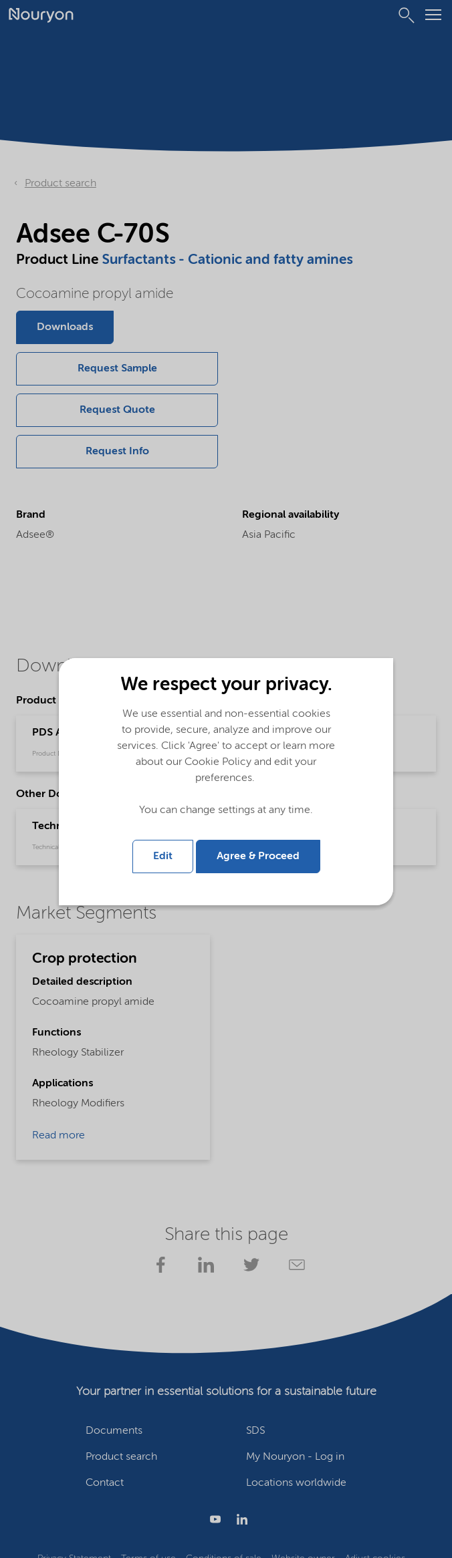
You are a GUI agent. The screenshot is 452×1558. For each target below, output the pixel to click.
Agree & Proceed (258, 856)
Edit (163, 856)
